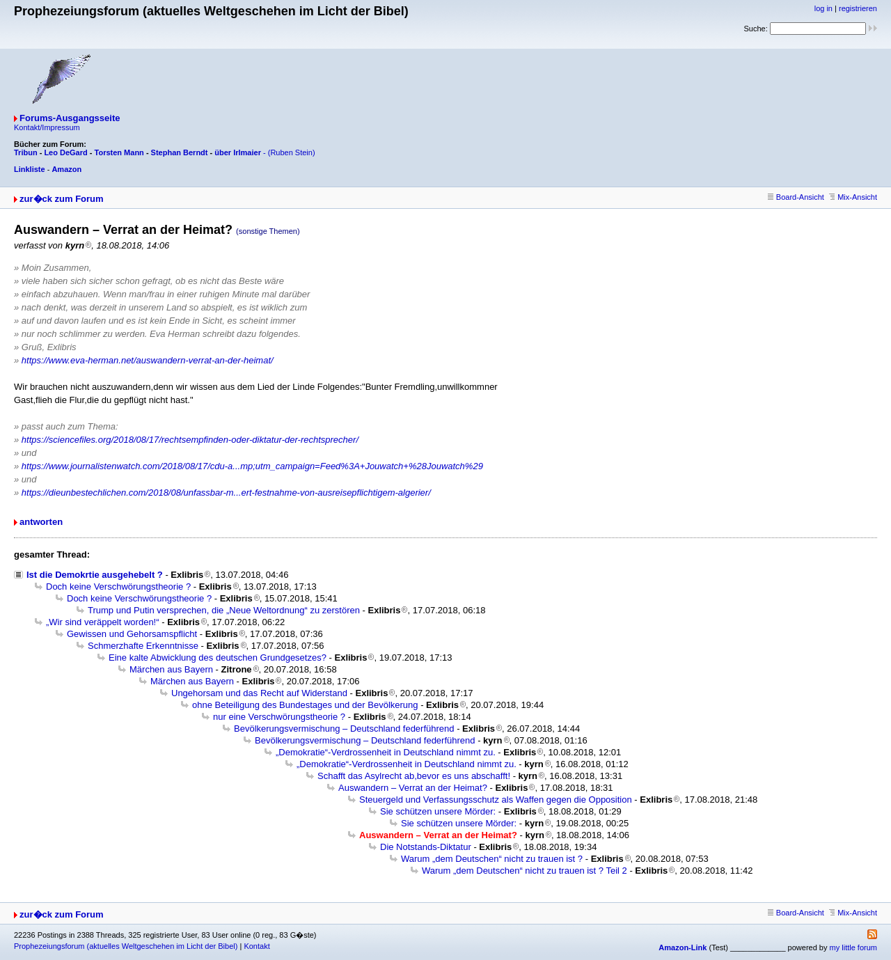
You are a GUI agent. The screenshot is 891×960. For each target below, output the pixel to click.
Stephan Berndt (179, 152)
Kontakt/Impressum (47, 127)
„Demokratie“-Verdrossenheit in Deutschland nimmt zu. (386, 752)
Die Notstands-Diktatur (425, 847)
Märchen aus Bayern (171, 669)
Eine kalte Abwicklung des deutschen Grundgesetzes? (217, 657)
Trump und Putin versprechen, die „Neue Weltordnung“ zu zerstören (224, 610)
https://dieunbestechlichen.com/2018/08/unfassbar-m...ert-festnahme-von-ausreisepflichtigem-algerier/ (226, 492)
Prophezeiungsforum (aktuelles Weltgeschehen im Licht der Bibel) (125, 946)
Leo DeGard (65, 152)
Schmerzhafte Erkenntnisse (143, 645)
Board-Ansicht (796, 197)
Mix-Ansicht (853, 197)
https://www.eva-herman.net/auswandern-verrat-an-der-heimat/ (148, 360)
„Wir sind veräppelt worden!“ (102, 622)
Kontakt (256, 946)
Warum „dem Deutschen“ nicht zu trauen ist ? (492, 858)
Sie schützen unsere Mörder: (438, 811)
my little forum (853, 947)
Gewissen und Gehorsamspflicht (132, 634)
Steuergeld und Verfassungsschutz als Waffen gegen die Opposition (495, 799)
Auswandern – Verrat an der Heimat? (412, 787)
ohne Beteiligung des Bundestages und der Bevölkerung (305, 705)
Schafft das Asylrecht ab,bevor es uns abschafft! (413, 776)
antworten (41, 522)
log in (823, 8)
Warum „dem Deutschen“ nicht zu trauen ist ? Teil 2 (524, 870)
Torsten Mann (119, 152)
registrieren (858, 8)
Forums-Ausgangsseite (69, 118)
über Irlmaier (237, 152)
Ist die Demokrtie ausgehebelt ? (94, 574)
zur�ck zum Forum (61, 199)
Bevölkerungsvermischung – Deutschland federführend (344, 728)
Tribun (26, 152)
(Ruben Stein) (291, 152)
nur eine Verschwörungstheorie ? (279, 716)
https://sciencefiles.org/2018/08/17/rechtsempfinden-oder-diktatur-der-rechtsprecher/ (190, 439)
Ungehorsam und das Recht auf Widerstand (259, 693)
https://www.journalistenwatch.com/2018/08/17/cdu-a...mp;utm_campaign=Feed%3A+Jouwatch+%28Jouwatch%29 (252, 466)
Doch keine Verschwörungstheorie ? (118, 586)
